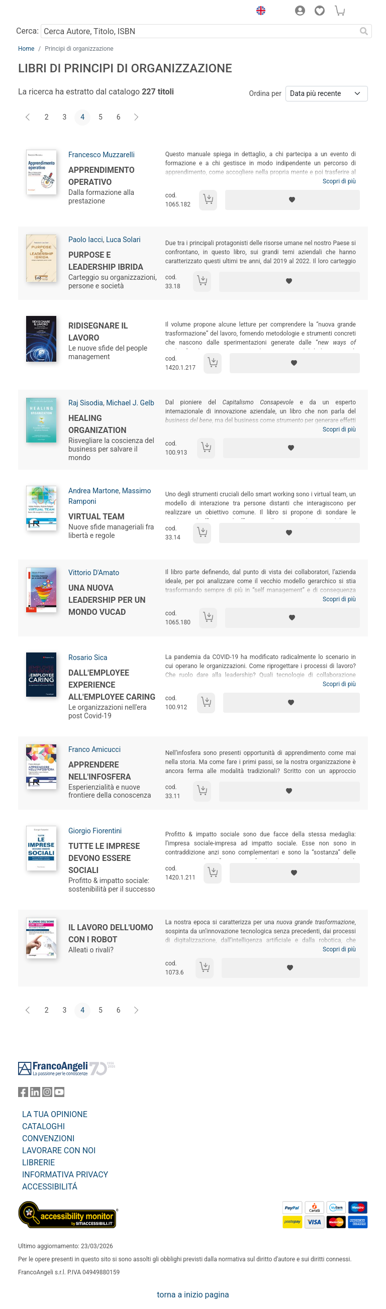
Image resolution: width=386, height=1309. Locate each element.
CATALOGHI (43, 1126)
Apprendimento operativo (101, 176)
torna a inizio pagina (193, 1294)
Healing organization (97, 424)
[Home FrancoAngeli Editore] (52, 12)
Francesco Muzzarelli (101, 155)
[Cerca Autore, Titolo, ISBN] (198, 31)
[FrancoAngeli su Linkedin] (35, 1094)
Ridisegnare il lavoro (98, 332)
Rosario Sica (88, 657)
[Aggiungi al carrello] (208, 200)
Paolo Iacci (85, 240)
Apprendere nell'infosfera (99, 771)
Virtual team (96, 516)
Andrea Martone (93, 491)
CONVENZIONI (48, 1138)
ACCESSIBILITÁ (49, 1186)
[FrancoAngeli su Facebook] (23, 1094)
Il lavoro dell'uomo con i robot (110, 933)
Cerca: (27, 31)
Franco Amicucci (94, 749)
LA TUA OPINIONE (54, 1114)
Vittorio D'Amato (93, 573)
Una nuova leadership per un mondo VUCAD (107, 600)
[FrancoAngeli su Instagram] (47, 1094)
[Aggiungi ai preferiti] (292, 200)
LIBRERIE (38, 1162)
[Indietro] (29, 118)
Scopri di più (339, 181)
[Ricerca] (364, 31)
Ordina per (265, 93)
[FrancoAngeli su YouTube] (59, 1094)
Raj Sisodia (85, 403)
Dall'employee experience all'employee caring (111, 685)
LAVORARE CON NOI (58, 1150)
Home (26, 48)
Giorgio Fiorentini (95, 831)
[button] (258, 12)
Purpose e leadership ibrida (105, 261)
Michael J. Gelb (130, 403)
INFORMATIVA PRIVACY (65, 1174)
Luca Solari (123, 240)
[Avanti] (137, 118)
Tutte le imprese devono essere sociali (104, 858)
